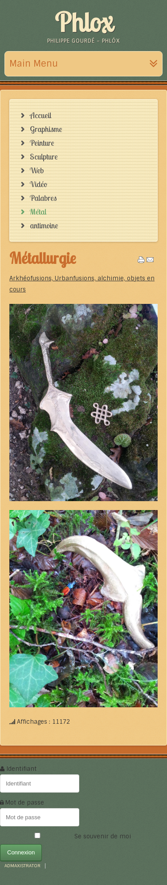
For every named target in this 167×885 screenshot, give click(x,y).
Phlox (84, 22)
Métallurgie (42, 258)
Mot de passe (24, 802)
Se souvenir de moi (102, 836)
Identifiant (21, 769)
